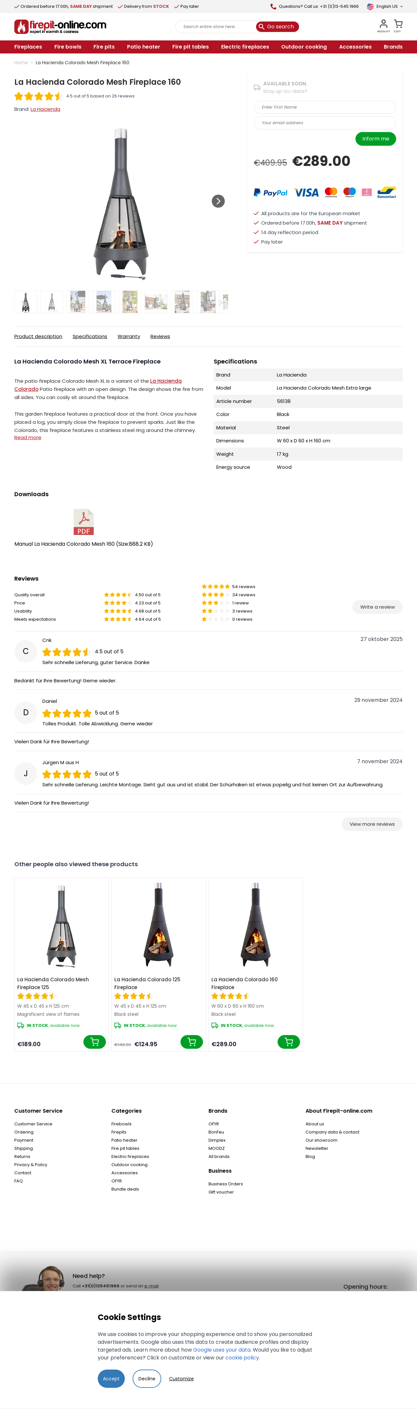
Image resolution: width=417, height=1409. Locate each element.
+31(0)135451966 (101, 1286)
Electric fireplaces (130, 1156)
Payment (23, 1140)
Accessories (124, 1173)
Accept (111, 1378)
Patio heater (124, 1140)
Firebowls (121, 1124)
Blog (310, 1156)
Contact (22, 1173)
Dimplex (216, 1140)
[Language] (385, 6)
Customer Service (33, 1124)
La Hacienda (45, 109)
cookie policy (242, 1357)
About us (315, 1124)
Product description (38, 336)
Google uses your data (222, 1350)
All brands (219, 1156)
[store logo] (60, 27)
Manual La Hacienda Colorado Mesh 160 (83, 528)
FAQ (18, 1181)
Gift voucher (221, 1192)
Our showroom (322, 1140)
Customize (181, 1378)
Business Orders (225, 1184)
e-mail (151, 1286)
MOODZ (216, 1148)
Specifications (90, 336)
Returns (22, 1156)
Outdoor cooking (129, 1165)
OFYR (116, 1181)
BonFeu (216, 1132)
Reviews (160, 336)
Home (21, 62)
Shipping (23, 1148)
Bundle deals (125, 1189)
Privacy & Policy (30, 1165)
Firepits (118, 1132)
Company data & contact (332, 1132)
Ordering (24, 1132)
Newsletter (317, 1148)
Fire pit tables (125, 1148)
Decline (146, 1378)
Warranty (129, 336)
